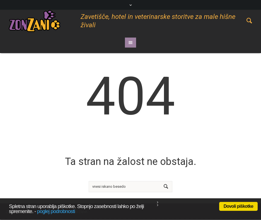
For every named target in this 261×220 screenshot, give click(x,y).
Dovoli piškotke (238, 206)
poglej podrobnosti (56, 211)
